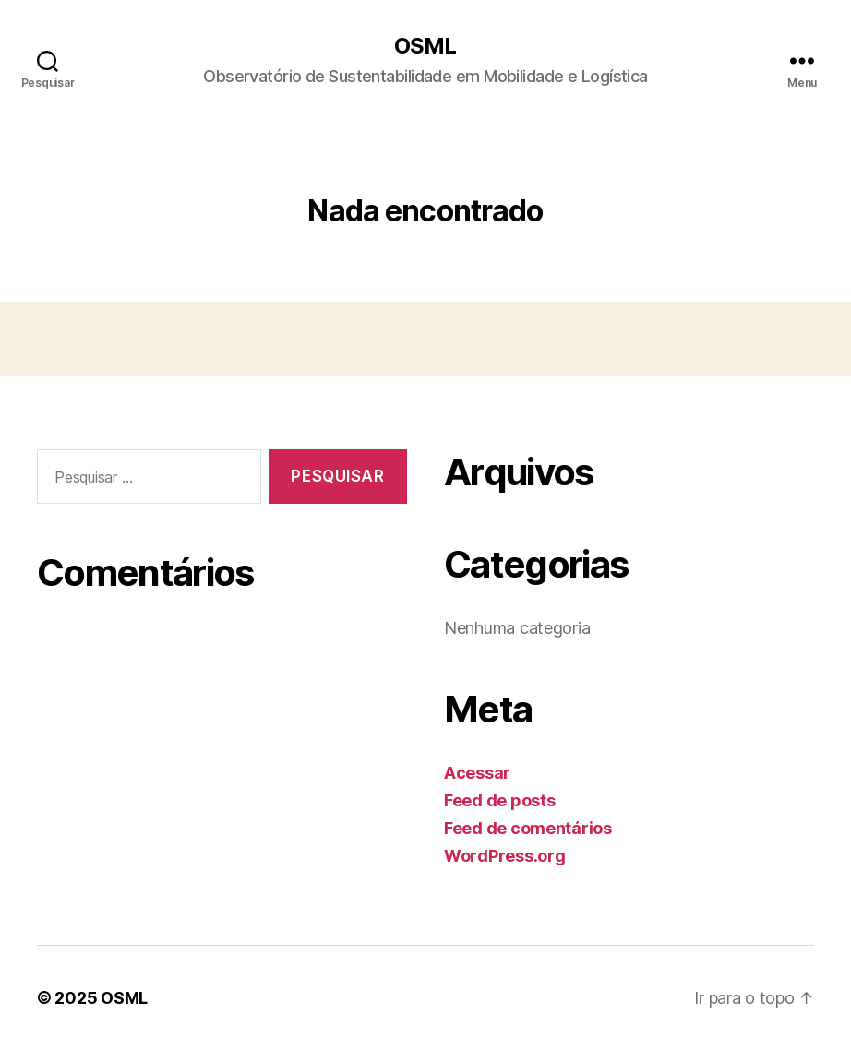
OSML (425, 46)
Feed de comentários (528, 828)
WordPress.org (505, 855)
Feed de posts (500, 800)
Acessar (477, 772)
